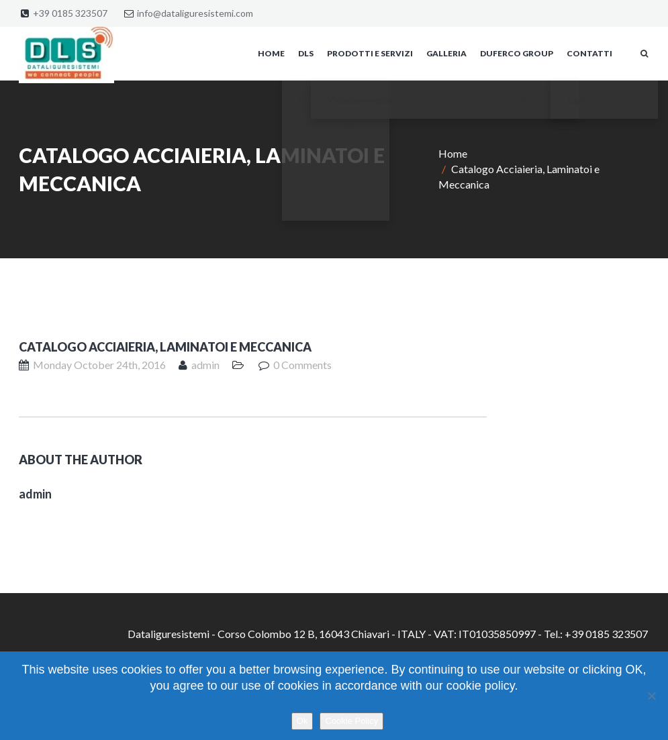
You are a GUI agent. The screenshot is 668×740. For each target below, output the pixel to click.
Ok (302, 721)
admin (205, 364)
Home (452, 153)
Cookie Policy (351, 721)
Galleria (446, 53)
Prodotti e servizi (370, 53)
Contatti (589, 53)
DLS (306, 53)
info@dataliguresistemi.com (195, 13)
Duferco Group (516, 53)
